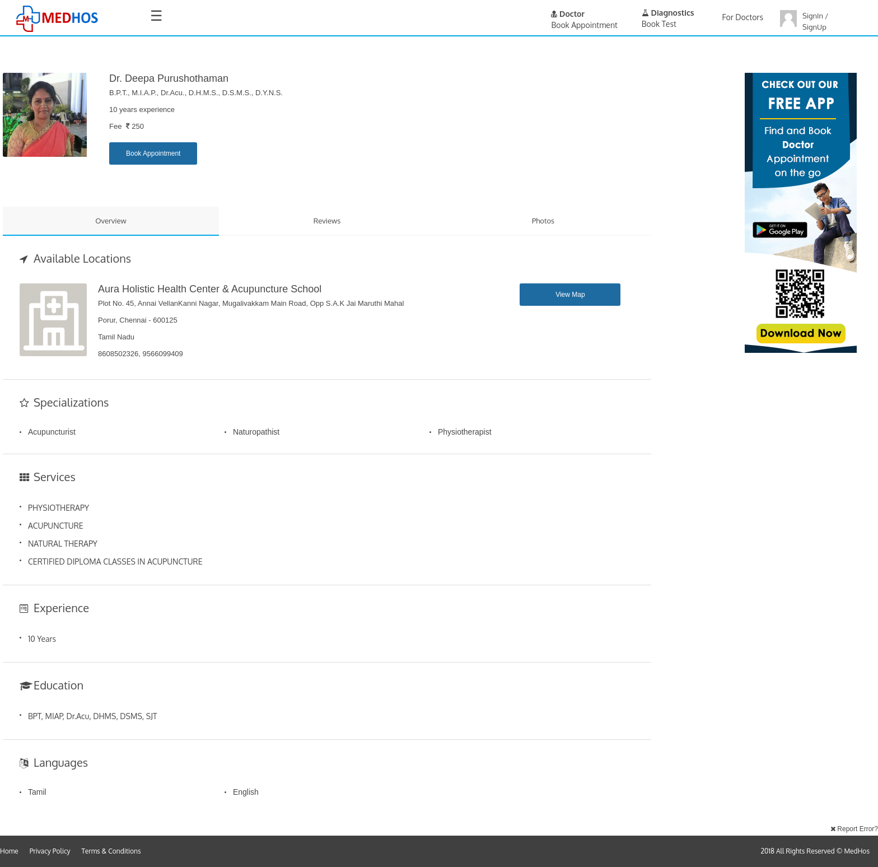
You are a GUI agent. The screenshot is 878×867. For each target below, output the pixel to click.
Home (9, 851)
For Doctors (742, 17)
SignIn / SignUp (815, 21)
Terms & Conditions (111, 851)
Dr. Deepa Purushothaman (168, 78)
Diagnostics (668, 12)
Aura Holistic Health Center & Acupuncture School (209, 289)
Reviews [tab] (327, 220)
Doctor (568, 13)
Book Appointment (153, 153)
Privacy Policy (50, 851)
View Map (570, 295)
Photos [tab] (543, 220)
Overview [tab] (111, 220)
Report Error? (854, 829)
